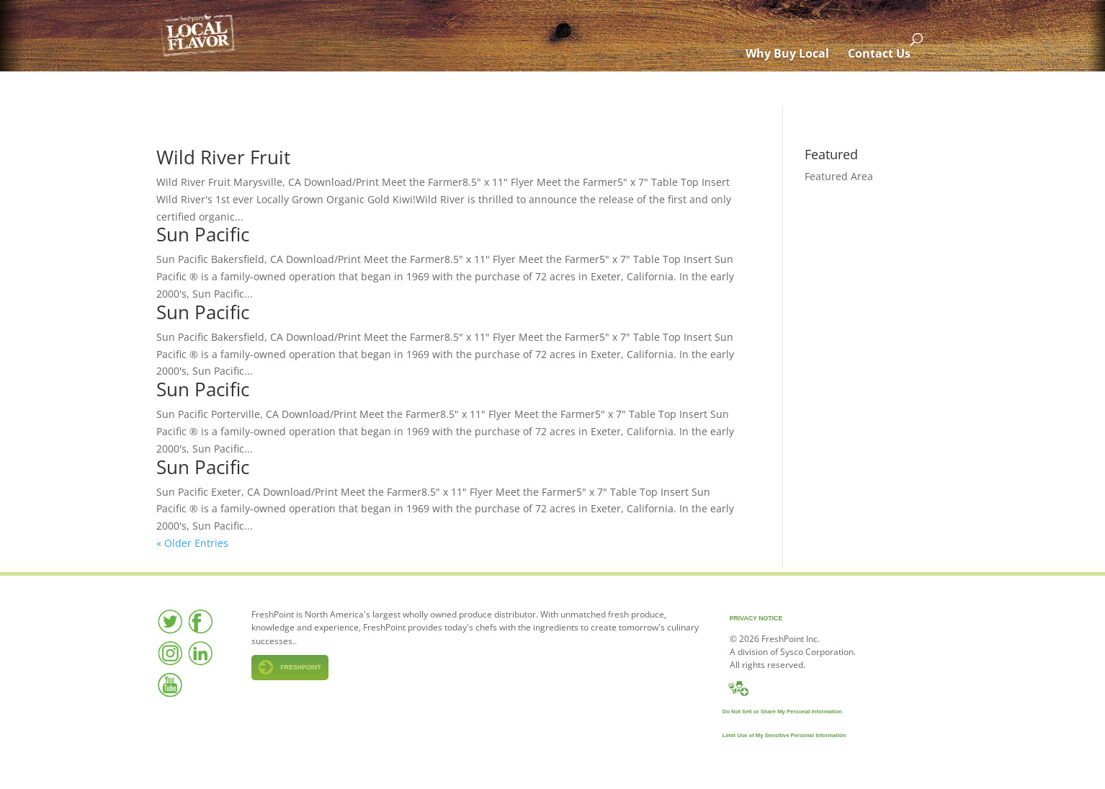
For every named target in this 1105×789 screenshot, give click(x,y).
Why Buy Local (787, 89)
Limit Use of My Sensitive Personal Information (784, 735)
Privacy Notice (756, 618)
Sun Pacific (202, 234)
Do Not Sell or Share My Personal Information (782, 711)
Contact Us (879, 89)
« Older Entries (192, 543)
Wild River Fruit (223, 157)
